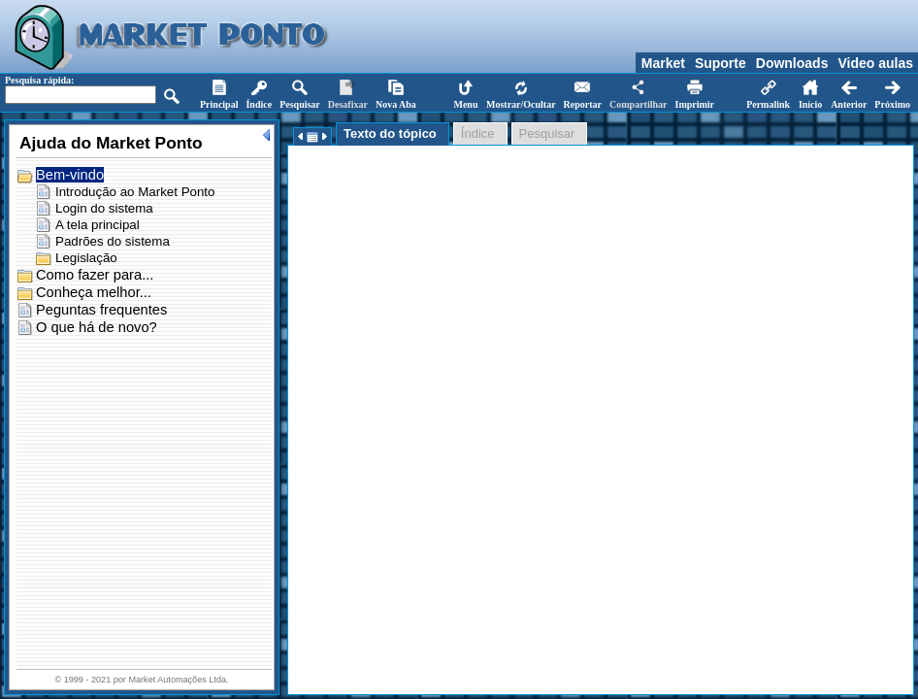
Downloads (792, 63)
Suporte (720, 63)
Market (663, 63)
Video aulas (875, 63)
